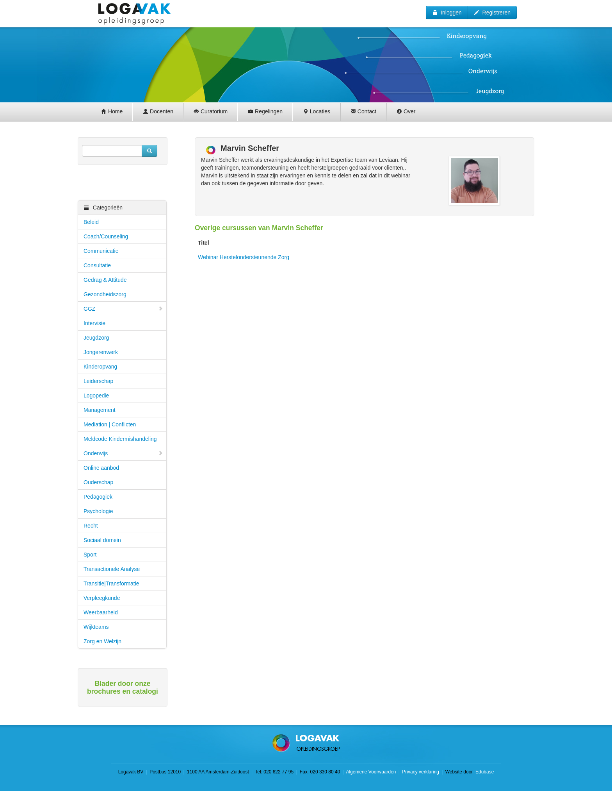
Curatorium (211, 111)
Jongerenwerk (101, 352)
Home (112, 111)
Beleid (91, 222)
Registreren (492, 12)
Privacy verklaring (420, 772)
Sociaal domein (102, 540)
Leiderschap (98, 381)
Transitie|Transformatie (111, 583)
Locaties (316, 111)
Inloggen (447, 12)
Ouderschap (98, 482)
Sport (90, 554)
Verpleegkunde (102, 598)
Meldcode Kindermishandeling (120, 439)
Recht (91, 526)
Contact (363, 111)
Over (406, 111)
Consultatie (97, 265)
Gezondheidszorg (105, 294)
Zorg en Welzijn (102, 641)
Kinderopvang (100, 366)
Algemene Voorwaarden (371, 772)
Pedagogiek (98, 497)
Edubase (484, 772)
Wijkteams (96, 627)
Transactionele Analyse (112, 569)
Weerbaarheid (101, 612)
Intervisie (94, 323)
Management (100, 410)
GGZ (123, 309)
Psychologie (98, 511)
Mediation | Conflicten (110, 424)
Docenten (158, 111)
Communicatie (101, 251)
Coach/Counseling (106, 236)
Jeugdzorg (96, 338)
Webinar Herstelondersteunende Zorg (243, 257)
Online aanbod (101, 468)
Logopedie (96, 395)
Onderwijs (123, 453)
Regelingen (265, 111)
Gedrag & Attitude (105, 280)
